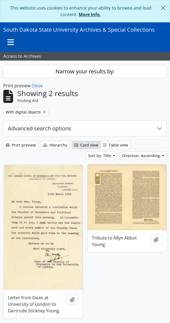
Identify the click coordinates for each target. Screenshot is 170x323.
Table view (115, 145)
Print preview (21, 145)
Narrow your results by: (85, 71)
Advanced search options (39, 128)
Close (37, 86)
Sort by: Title (100, 155)
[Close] (163, 8)
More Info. (90, 14)
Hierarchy (55, 145)
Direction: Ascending (141, 155)
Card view (86, 145)
